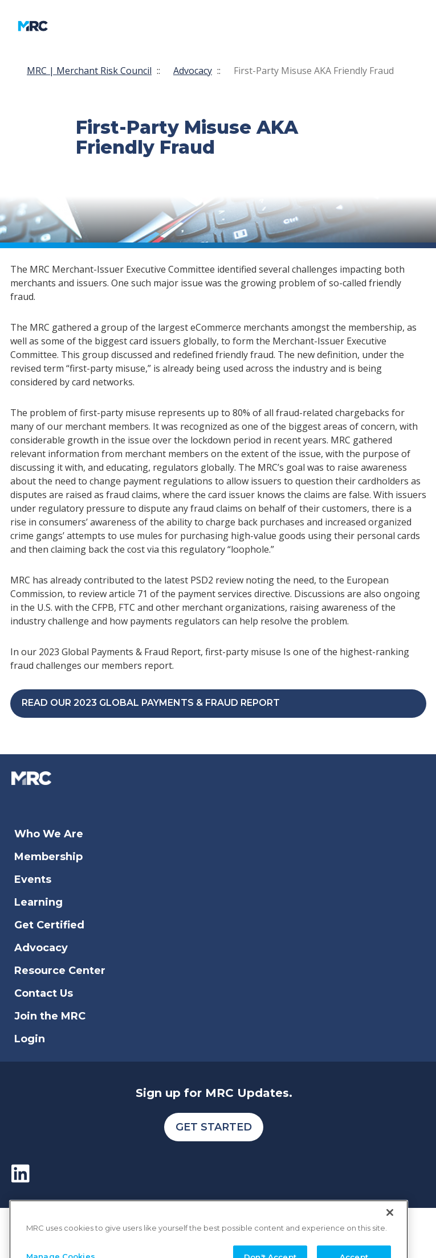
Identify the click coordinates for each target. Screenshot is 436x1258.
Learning (38, 902)
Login (29, 1039)
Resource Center (59, 970)
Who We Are (48, 834)
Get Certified (49, 925)
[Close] (389, 1224)
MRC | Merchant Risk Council (89, 70)
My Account (200, 26)
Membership (48, 856)
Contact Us (43, 993)
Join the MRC (49, 1016)
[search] (278, 26)
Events (32, 879)
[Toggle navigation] (116, 26)
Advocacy (192, 70)
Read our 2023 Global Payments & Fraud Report (151, 702)
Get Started (214, 1127)
